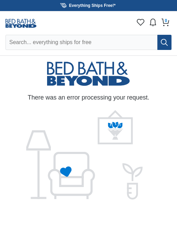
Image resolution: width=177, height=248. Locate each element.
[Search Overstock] (81, 42)
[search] (164, 42)
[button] (88, 5)
